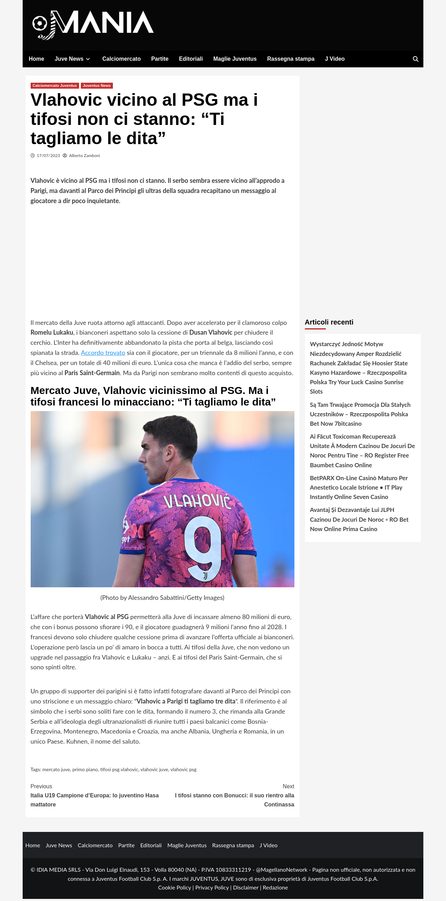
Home (36, 59)
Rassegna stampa (291, 59)
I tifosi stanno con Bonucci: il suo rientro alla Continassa (228, 796)
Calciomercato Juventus (55, 87)
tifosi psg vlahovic (119, 771)
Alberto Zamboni (84, 157)
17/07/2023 (48, 157)
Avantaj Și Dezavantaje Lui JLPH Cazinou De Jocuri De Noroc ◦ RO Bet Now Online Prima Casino (359, 521)
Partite (160, 59)
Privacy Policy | (214, 889)
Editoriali (191, 59)
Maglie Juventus (234, 59)
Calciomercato (121, 59)
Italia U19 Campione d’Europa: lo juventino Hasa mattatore (97, 796)
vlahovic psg (183, 771)
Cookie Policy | (176, 889)
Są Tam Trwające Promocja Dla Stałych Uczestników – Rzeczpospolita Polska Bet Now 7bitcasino (360, 416)
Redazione (275, 889)
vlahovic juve (154, 771)
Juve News (73, 59)
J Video (335, 59)
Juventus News (97, 87)
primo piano (85, 771)
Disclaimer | (248, 889)
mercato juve (56, 771)
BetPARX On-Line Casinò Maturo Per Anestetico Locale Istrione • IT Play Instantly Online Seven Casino (359, 489)
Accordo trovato (103, 354)
